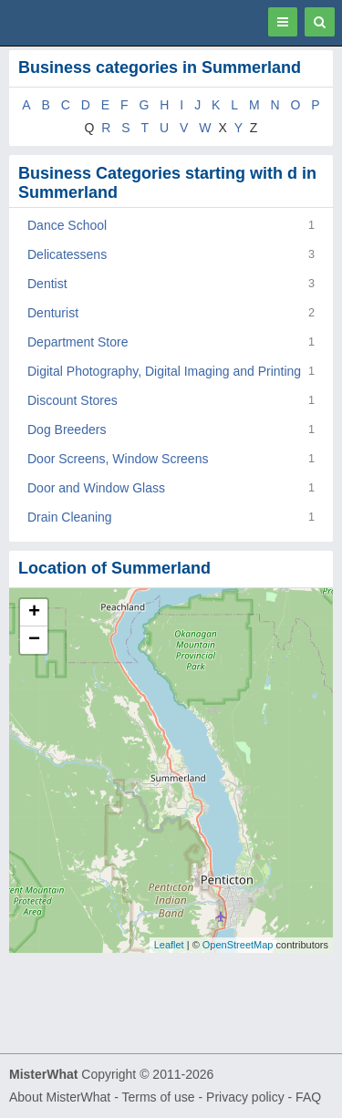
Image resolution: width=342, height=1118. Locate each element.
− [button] (34, 640)
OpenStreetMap (238, 944)
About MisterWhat (59, 1097)
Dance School (67, 225)
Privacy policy (245, 1097)
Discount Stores (72, 400)
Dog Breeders (66, 429)
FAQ (308, 1097)
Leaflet (169, 944)
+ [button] (34, 612)
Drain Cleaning (69, 517)
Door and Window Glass (96, 488)
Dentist (47, 283)
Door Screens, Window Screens (117, 458)
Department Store (78, 342)
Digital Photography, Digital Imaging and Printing (164, 371)
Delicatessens (67, 254)
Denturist (52, 312)
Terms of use (157, 1097)
